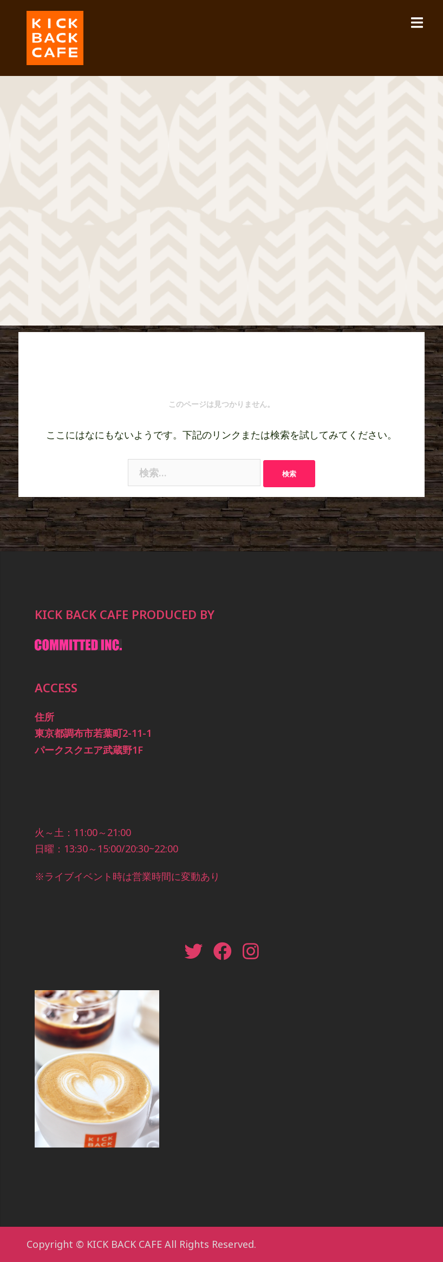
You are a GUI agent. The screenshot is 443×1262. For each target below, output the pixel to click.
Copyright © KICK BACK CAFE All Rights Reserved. (141, 1244)
